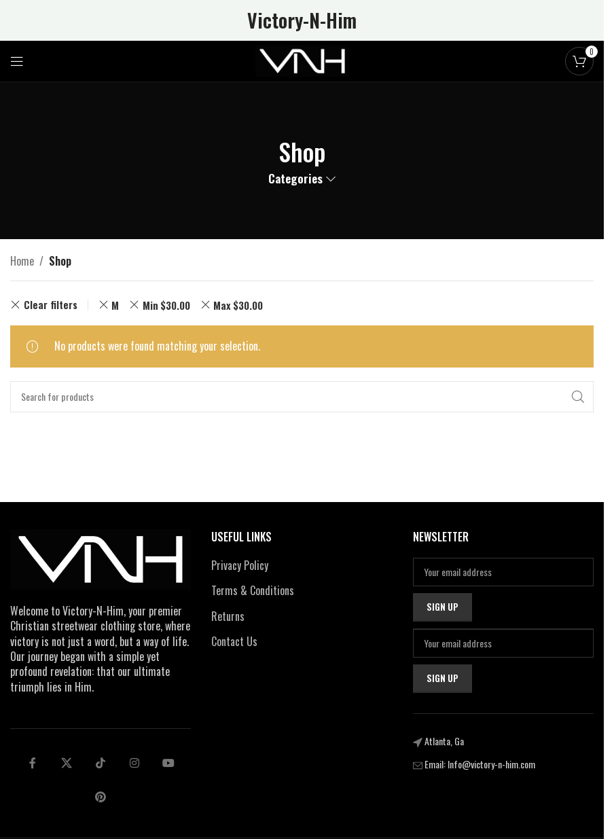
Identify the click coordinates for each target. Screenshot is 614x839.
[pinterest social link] (100, 796)
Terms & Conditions (252, 590)
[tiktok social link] (100, 762)
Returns (228, 616)
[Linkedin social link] (134, 762)
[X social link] (66, 762)
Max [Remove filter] (238, 305)
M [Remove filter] (115, 305)
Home (22, 261)
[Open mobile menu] (17, 61)
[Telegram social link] (168, 762)
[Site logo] (302, 60)
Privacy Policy (239, 565)
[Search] (302, 396)
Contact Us (234, 641)
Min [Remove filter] (166, 305)
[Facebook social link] (32, 762)
